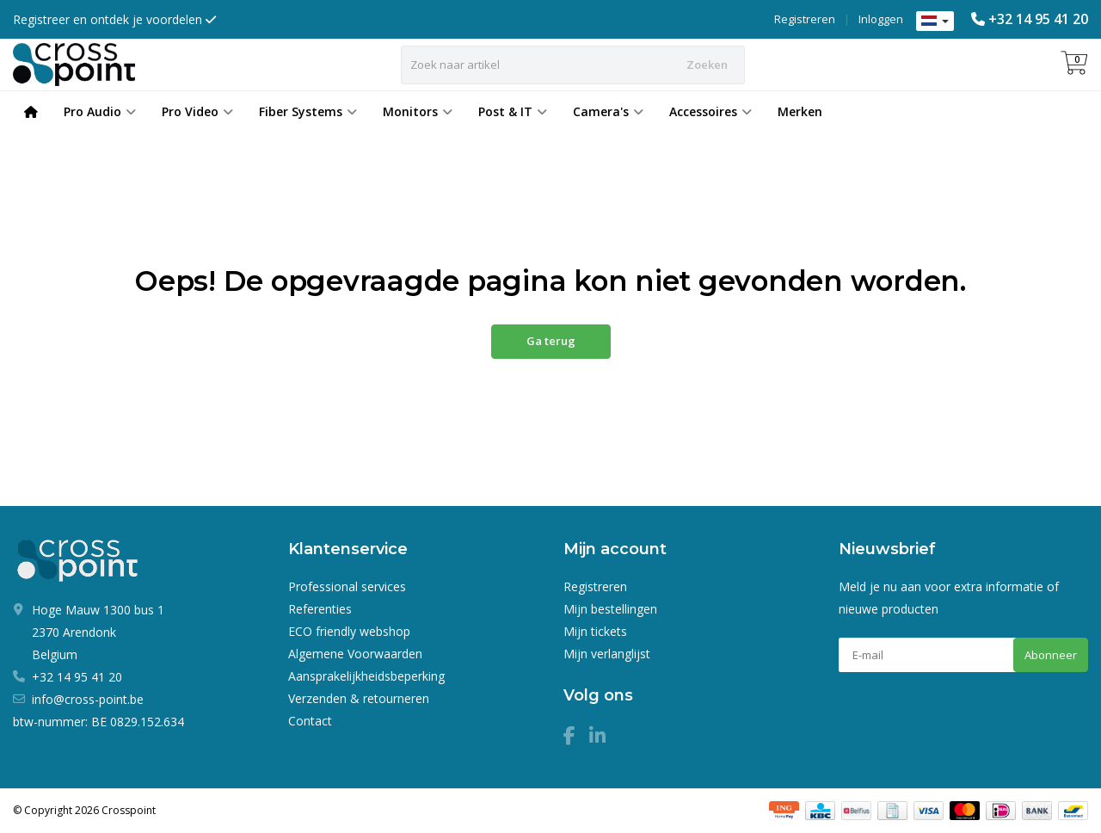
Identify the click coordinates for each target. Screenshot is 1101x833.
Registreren (804, 19)
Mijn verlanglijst (606, 653)
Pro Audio (100, 111)
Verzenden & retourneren (358, 698)
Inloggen (880, 19)
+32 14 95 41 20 (1038, 18)
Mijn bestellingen (610, 609)
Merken (800, 111)
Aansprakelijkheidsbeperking (366, 676)
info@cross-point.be (88, 699)
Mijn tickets (595, 631)
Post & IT (512, 111)
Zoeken (707, 64)
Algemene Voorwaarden (355, 653)
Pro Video (197, 111)
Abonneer (1050, 655)
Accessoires (710, 111)
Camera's (608, 111)
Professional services (347, 586)
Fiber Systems (308, 111)
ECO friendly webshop (349, 631)
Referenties (320, 609)
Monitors (417, 111)
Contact (310, 721)
